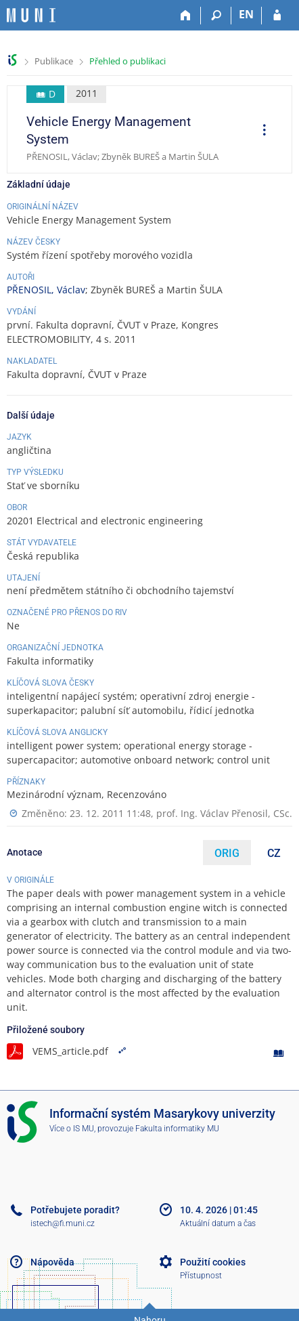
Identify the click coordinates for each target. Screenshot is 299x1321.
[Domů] (185, 15)
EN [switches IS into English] (246, 14)
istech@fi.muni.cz (62, 1223)
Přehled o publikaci (127, 61)
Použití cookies (213, 1262)
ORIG (226, 853)
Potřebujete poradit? (75, 1209)
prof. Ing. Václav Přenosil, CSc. (224, 813)
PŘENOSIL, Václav (46, 289)
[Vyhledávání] (216, 15)
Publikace (53, 61)
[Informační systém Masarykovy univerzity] (31, 15)
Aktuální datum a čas (218, 1223)
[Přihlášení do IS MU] (277, 15)
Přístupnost (201, 1275)
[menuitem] (260, 131)
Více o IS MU (71, 1128)
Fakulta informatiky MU (177, 1128)
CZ (274, 853)
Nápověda (52, 1262)
